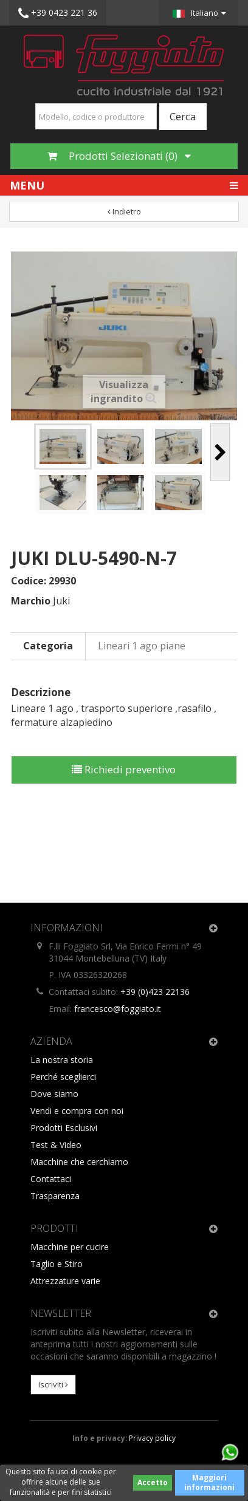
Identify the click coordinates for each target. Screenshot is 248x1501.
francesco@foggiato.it (117, 1008)
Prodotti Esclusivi (63, 1127)
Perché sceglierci (63, 1076)
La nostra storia (61, 1059)
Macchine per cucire (69, 1247)
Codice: (28, 580)
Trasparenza (55, 1196)
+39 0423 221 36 (57, 13)
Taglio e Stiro (56, 1264)
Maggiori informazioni (209, 1482)
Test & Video (55, 1145)
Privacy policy (152, 1438)
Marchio (30, 600)
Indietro (124, 211)
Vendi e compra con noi (76, 1110)
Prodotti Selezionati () (119, 156)
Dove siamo (54, 1093)
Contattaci (50, 1179)
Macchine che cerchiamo (79, 1162)
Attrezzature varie (65, 1281)
